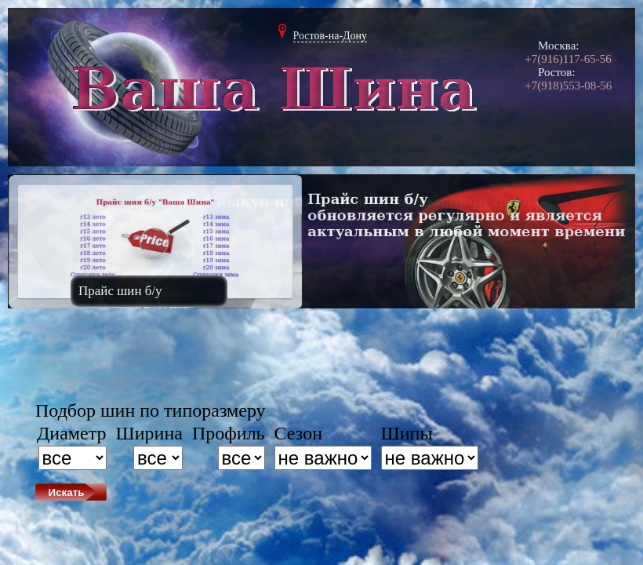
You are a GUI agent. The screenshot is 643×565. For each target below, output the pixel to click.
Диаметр (72, 433)
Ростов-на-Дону (330, 36)
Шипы (407, 433)
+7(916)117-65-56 (568, 59)
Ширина (149, 433)
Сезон (298, 433)
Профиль (228, 433)
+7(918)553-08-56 (568, 85)
